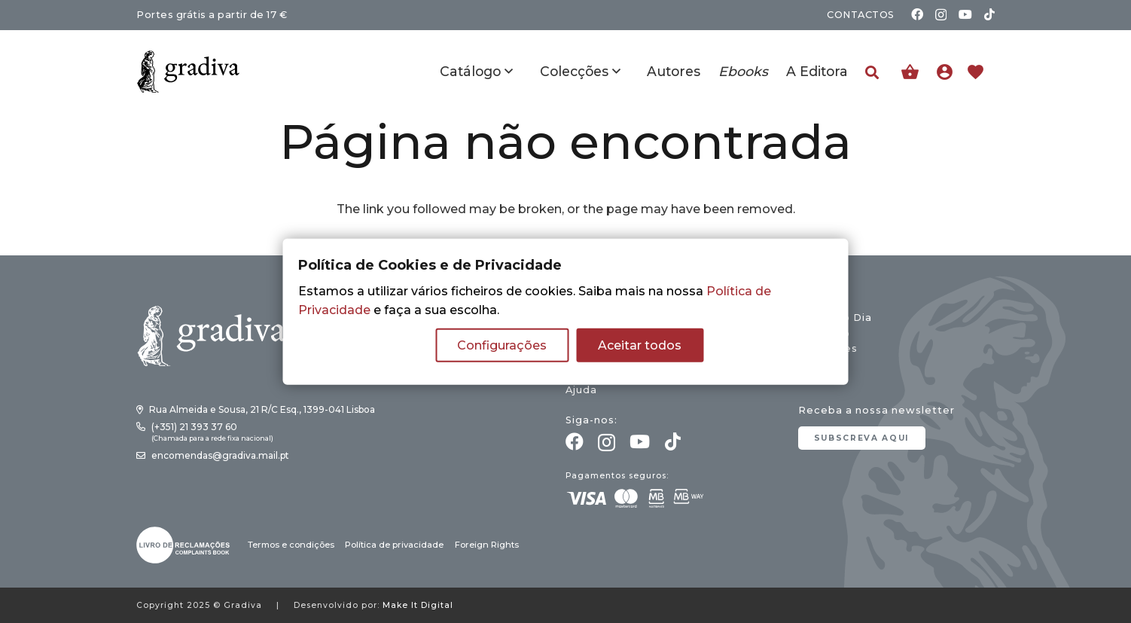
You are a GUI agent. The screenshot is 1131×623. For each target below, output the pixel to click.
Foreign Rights (487, 544)
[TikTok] (989, 14)
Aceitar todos (639, 345)
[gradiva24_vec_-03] (183, 545)
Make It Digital (418, 605)
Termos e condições (291, 544)
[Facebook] (917, 14)
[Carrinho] (910, 72)
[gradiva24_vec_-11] (188, 71)
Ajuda (581, 389)
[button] (872, 73)
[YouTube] (965, 14)
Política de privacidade (394, 544)
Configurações (502, 345)
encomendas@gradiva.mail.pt (220, 455)
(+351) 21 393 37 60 (194, 426)
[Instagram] (941, 15)
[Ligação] (948, 71)
